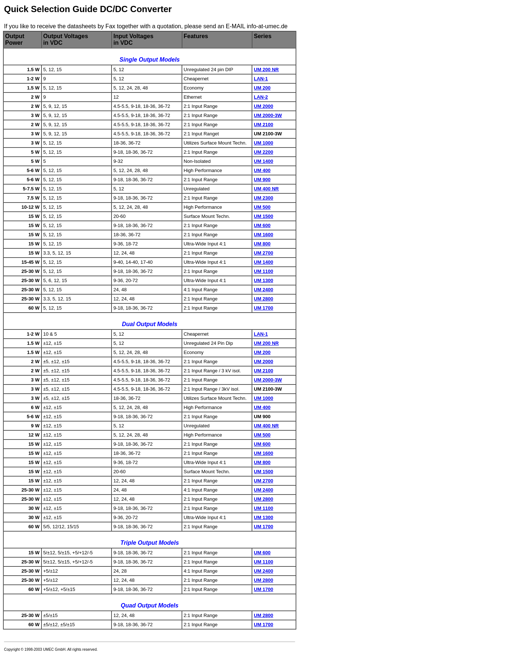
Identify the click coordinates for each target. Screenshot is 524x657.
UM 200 (262, 88)
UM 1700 (263, 308)
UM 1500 (263, 216)
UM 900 (262, 179)
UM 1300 (263, 280)
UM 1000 (263, 143)
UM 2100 (263, 124)
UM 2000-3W (268, 115)
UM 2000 (263, 106)
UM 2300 (263, 198)
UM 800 (262, 244)
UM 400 (262, 170)
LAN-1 (261, 78)
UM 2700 (263, 253)
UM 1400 (263, 161)
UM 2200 (263, 152)
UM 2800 (263, 299)
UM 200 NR (266, 69)
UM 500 (262, 207)
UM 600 (262, 225)
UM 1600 (263, 234)
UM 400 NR (266, 188)
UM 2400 (263, 289)
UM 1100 (263, 271)
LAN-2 (261, 97)
